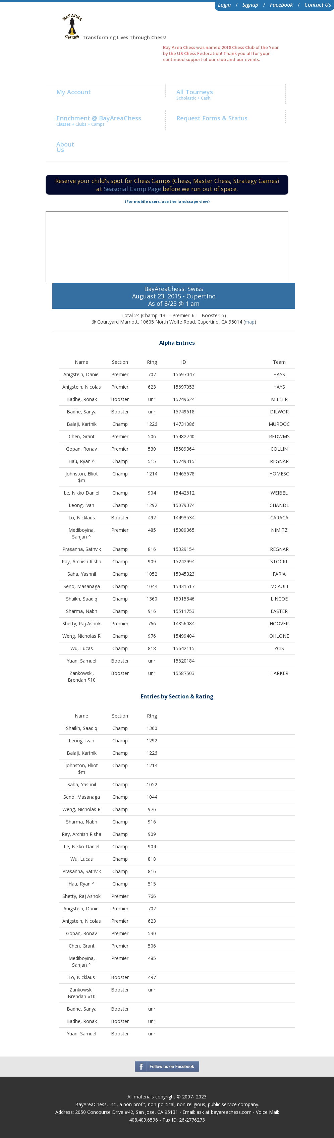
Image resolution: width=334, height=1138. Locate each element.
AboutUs (65, 147)
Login (224, 4)
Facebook (281, 4)
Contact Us (317, 4)
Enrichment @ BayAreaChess (98, 120)
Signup (250, 4)
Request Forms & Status (211, 118)
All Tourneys (194, 94)
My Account (73, 92)
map (250, 322)
